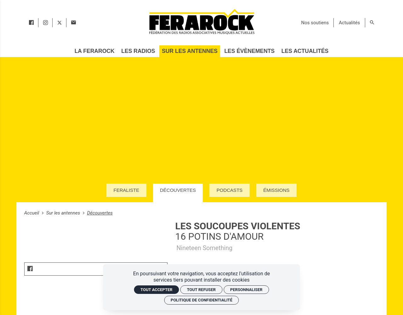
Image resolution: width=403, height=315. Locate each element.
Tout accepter (156, 289)
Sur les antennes (63, 213)
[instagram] (45, 22)
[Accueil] (201, 21)
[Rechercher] (372, 22)
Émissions (276, 190)
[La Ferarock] (94, 51)
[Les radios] (138, 51)
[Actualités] (349, 22)
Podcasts (230, 190)
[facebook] (31, 22)
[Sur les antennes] (189, 51)
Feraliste (126, 190)
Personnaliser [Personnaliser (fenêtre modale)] (246, 289)
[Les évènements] (249, 51)
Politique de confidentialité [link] (201, 300)
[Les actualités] (305, 51)
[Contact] (73, 22)
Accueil (32, 213)
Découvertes (178, 190)
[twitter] (59, 22)
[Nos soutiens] (315, 22)
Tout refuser (201, 289)
